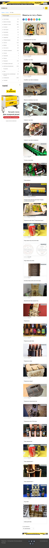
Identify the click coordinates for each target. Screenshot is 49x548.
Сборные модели (11, 40)
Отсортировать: (28, 528)
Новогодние (11, 29)
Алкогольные (11, 19)
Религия (11, 58)
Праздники (11, 61)
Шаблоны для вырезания (11, 66)
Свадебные (11, 37)
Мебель (11, 45)
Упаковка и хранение (11, 50)
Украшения (11, 55)
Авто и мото (11, 48)
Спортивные (11, 34)
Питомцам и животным (11, 63)
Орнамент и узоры (11, 24)
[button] (24, 19)
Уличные (11, 53)
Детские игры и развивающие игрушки (11, 74)
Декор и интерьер (11, 21)
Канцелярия (11, 32)
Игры (11, 71)
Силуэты (11, 42)
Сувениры (11, 80)
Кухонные (11, 27)
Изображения (11, 77)
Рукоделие (11, 68)
